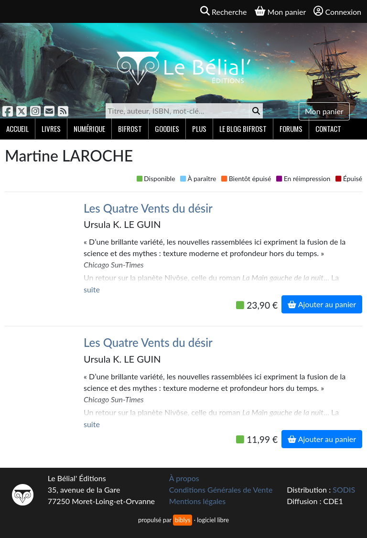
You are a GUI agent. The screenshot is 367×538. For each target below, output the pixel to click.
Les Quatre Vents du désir (148, 208)
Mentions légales (197, 501)
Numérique (89, 128)
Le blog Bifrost (243, 128)
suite (92, 289)
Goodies (167, 128)
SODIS (344, 489)
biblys (182, 520)
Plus (199, 128)
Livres (51, 128)
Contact (328, 128)
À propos (184, 478)
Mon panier (324, 111)
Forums (291, 128)
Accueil (17, 128)
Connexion (337, 11)
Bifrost (130, 128)
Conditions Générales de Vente (221, 489)
